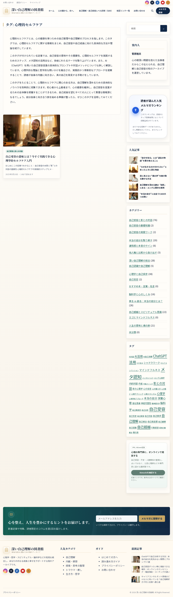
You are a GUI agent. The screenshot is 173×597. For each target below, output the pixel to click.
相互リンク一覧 (123, 10)
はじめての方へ (109, 557)
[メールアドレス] (116, 521)
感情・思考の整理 (75, 565)
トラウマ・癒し (74, 570)
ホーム (51, 10)
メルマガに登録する (151, 521)
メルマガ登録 (162, 11)
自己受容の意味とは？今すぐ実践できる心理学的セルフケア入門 (30, 161)
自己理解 (70, 557)
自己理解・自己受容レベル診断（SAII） (96, 10)
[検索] (152, 11)
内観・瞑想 (71, 561)
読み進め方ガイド (110, 561)
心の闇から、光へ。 (66, 10)
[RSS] (168, 3)
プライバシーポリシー (113, 565)
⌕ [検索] (163, 28)
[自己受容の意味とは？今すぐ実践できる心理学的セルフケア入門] (31, 133)
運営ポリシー (21, 2)
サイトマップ (35, 2)
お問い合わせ (8, 2)
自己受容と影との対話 (15, 153)
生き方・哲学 (73, 574)
